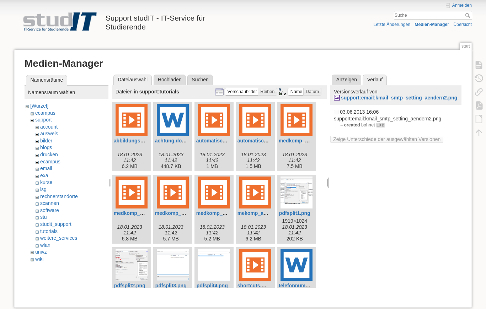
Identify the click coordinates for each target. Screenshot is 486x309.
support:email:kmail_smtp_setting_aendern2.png (399, 98)
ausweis (49, 133)
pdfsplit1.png (294, 213)
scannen (49, 203)
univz (41, 252)
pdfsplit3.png (171, 285)
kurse (46, 182)
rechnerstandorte (59, 196)
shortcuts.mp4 (254, 285)
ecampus (45, 113)
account (49, 127)
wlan (45, 245)
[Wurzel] (39, 106)
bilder (46, 140)
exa (44, 175)
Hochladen (170, 79)
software (49, 210)
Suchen (200, 79)
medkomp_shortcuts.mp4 (226, 213)
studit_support (55, 224)
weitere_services (58, 238)
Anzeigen (346, 79)
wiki (39, 259)
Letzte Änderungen (392, 24)
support (43, 120)
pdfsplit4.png (212, 285)
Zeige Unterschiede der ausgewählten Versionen (386, 139)
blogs (46, 147)
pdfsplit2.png (129, 285)
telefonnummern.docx (305, 285)
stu (43, 217)
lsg (43, 189)
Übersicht (462, 24)
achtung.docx (171, 140)
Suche (468, 15)
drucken (49, 154)
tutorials (49, 231)
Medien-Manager (432, 24)
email (46, 168)
